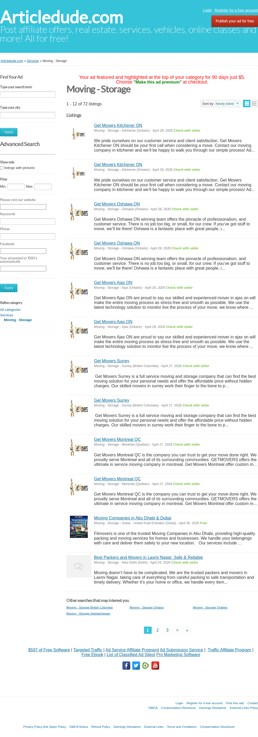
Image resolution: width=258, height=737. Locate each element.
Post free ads (235, 703)
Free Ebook (92, 654)
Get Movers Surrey (111, 361)
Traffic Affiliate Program (229, 650)
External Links (153, 726)
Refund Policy (100, 726)
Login (207, 10)
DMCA (153, 707)
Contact (252, 703)
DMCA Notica (79, 726)
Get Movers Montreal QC (117, 439)
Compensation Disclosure (178, 707)
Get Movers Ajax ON (113, 282)
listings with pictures (19, 168)
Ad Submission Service (181, 650)
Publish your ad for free (235, 21)
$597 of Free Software (49, 650)
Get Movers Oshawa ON (117, 204)
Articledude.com (61, 17)
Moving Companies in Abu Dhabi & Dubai (132, 518)
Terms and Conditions (181, 726)
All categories (10, 310)
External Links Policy (244, 707)
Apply (8, 132)
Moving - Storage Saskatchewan (88, 613)
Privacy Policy (32, 726)
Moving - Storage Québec (210, 607)
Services (6, 315)
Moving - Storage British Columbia (89, 607)
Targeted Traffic (87, 650)
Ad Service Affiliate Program (132, 650)
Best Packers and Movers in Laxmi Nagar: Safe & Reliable (148, 557)
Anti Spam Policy (54, 726)
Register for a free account (236, 10)
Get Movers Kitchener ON (118, 125)
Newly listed (225, 104)
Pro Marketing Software (178, 654)
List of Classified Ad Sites (130, 654)
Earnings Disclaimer (212, 707)
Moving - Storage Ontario (147, 607)
